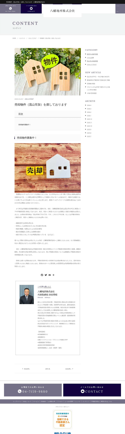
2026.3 (89, 110)
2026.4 (89, 106)
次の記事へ (68, 369)
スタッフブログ (29, 100)
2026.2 (89, 113)
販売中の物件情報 (92, 55)
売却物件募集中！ (24, 126)
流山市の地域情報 (92, 62)
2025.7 (89, 137)
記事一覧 (48, 369)
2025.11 (89, 123)
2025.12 (89, 120)
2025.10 (89, 127)
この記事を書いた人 (44, 287)
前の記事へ (27, 369)
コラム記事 (90, 58)
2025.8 (89, 134)
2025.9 (89, 130)
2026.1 (89, 117)
